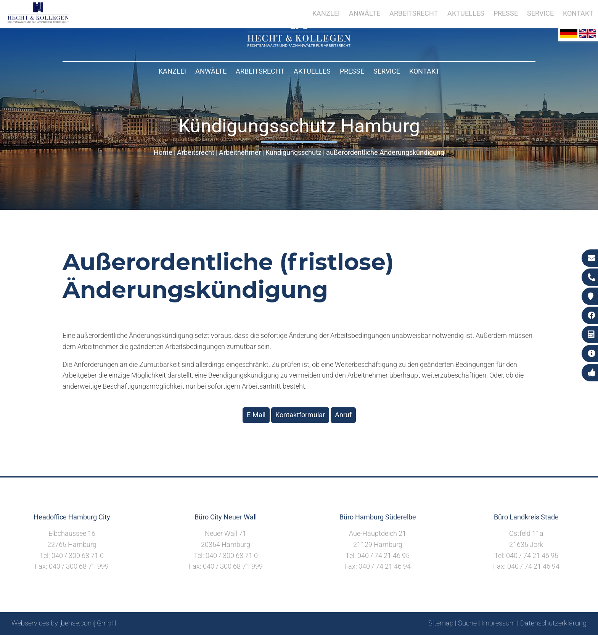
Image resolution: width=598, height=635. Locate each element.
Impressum (498, 623)
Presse (352, 71)
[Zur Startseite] (299, 44)
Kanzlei (172, 71)
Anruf (343, 415)
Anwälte (211, 71)
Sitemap (440, 623)
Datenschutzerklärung (553, 623)
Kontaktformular (300, 415)
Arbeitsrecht (260, 71)
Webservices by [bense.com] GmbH (63, 623)
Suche (467, 623)
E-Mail (256, 415)
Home (163, 152)
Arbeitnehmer (240, 152)
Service (386, 71)
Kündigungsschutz (293, 152)
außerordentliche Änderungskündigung (385, 152)
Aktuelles (312, 71)
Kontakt (424, 71)
